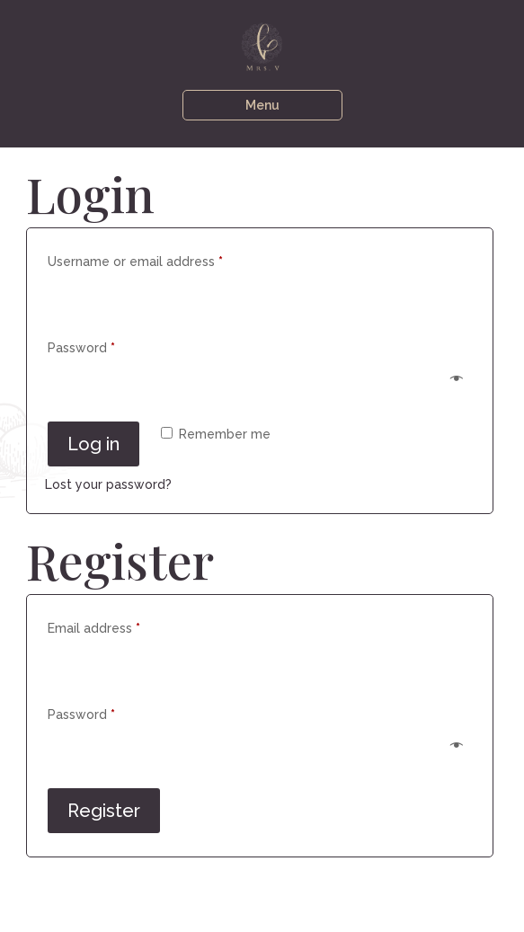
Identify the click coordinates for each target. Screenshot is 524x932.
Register (103, 810)
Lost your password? (108, 484)
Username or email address (162, 259)
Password (108, 345)
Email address (121, 625)
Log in (93, 444)
